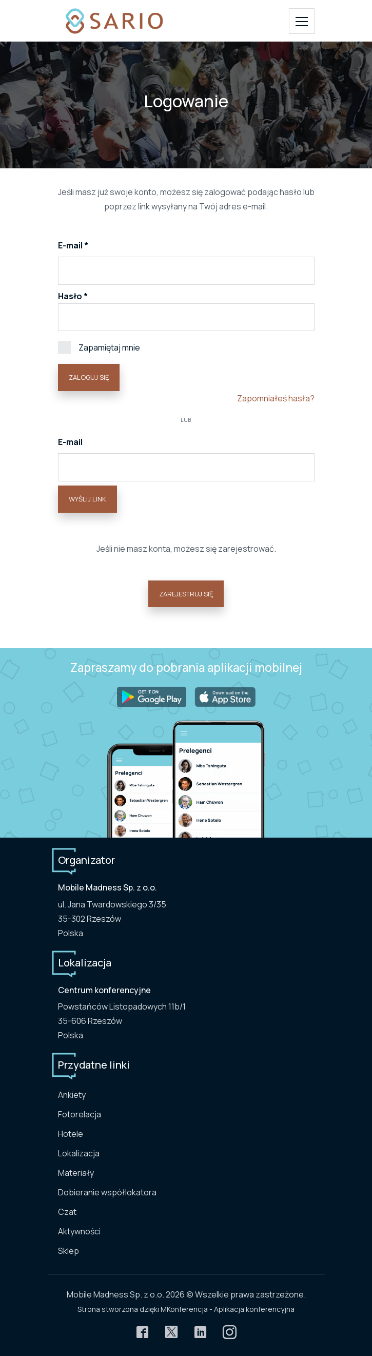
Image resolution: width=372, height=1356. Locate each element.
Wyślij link (87, 498)
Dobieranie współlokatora (107, 1192)
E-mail (71, 245)
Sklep (68, 1250)
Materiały (76, 1172)
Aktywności (79, 1231)
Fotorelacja (79, 1114)
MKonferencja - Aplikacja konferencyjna (228, 1309)
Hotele (70, 1133)
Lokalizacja (79, 1153)
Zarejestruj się (186, 593)
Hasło (70, 296)
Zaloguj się (89, 377)
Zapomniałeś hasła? (276, 398)
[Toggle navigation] (302, 21)
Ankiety (72, 1094)
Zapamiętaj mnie (99, 346)
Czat (67, 1211)
